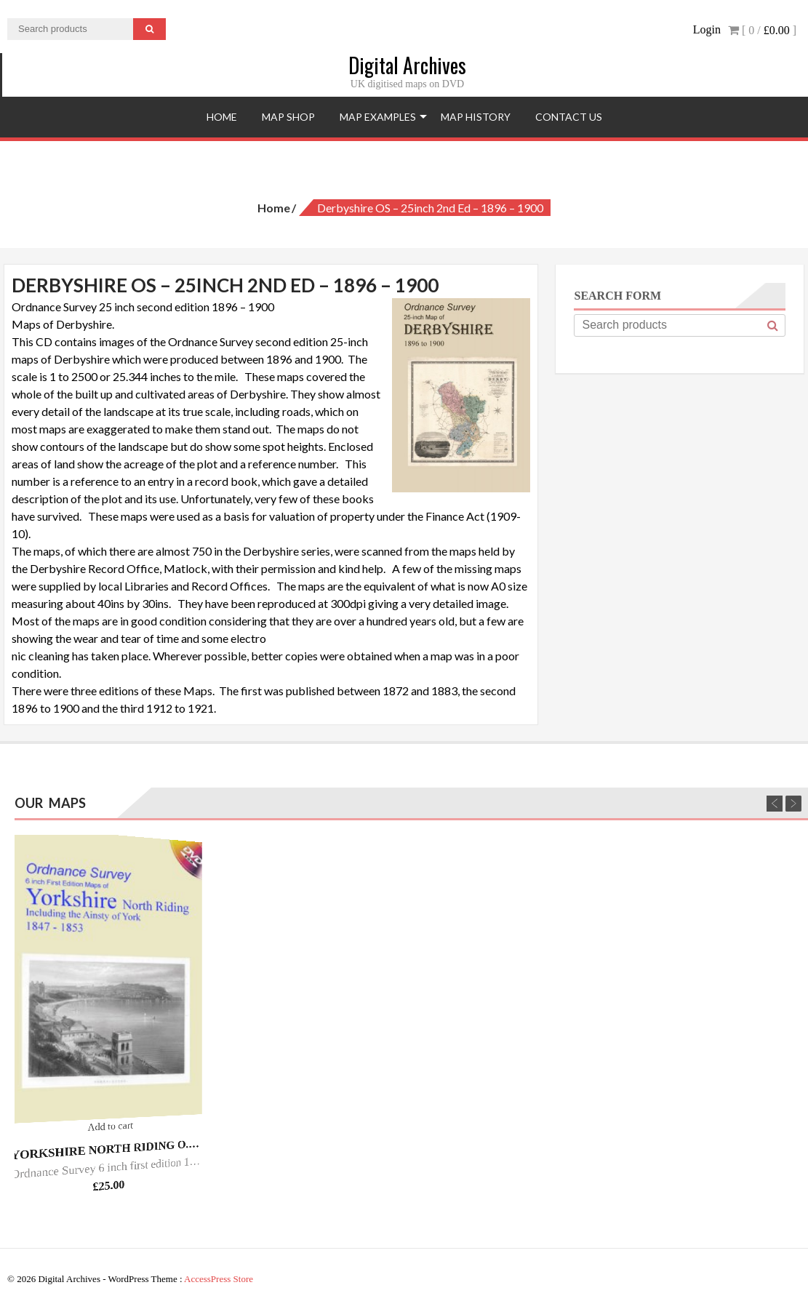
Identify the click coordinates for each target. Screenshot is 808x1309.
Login (707, 29)
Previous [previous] (775, 804)
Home (222, 117)
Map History (476, 117)
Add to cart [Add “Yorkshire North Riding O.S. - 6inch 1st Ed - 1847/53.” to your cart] (111, 1126)
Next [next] (793, 804)
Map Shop (288, 117)
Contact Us (568, 117)
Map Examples (378, 117)
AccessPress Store (218, 1278)
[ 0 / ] (762, 30)
